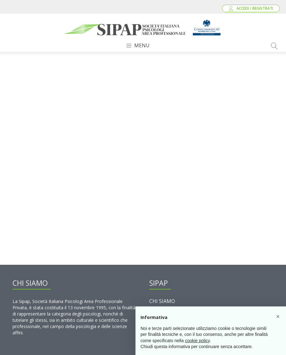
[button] (278, 316)
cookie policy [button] (197, 340)
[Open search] (274, 46)
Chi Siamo (162, 301)
